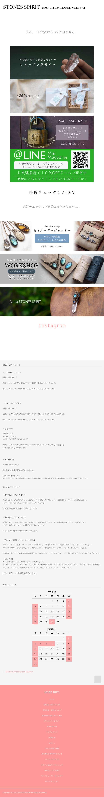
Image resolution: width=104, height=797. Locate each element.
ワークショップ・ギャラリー (52, 776)
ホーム (51, 699)
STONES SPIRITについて (52, 754)
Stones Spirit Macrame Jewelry (19, 672)
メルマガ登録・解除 (52, 748)
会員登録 (52, 737)
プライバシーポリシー (52, 721)
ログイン (52, 743)
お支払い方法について (52, 704)
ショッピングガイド (52, 759)
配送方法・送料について (52, 710)
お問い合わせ (52, 726)
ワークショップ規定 (52, 770)
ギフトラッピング (52, 781)
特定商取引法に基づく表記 (52, 715)
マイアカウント (52, 732)
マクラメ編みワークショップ (52, 765)
